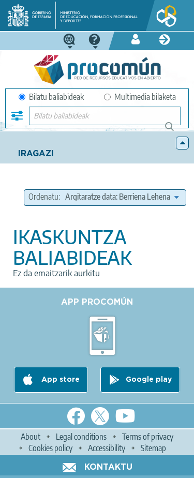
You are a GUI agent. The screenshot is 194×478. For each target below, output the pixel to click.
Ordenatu (43, 196)
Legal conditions (81, 436)
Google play (149, 380)
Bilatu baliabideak (51, 97)
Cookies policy (50, 448)
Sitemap (153, 448)
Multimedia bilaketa (140, 97)
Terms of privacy (147, 436)
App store (59, 380)
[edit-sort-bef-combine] (122, 196)
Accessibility (106, 448)
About (30, 436)
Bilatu (174, 130)
